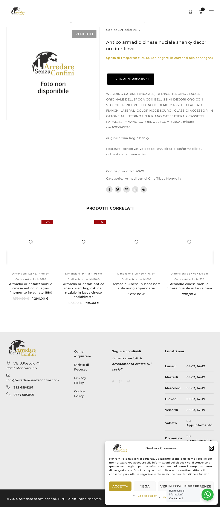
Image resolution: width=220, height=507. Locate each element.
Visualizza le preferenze (185, 486)
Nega (145, 486)
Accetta (120, 486)
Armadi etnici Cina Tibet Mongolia (153, 178)
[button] (211, 448)
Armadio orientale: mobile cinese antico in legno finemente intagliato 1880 (30, 288)
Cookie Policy (147, 495)
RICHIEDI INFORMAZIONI (131, 78)
